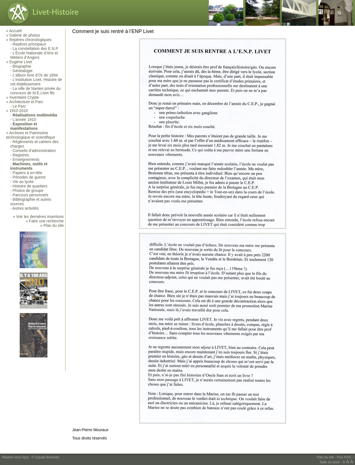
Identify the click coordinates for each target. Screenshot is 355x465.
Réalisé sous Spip (15, 457)
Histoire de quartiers (30, 186)
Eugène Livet (20, 62)
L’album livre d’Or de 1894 (35, 75)
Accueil (15, 31)
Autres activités (25, 208)
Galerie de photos (24, 35)
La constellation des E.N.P (35, 48)
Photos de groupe (28, 190)
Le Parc (19, 106)
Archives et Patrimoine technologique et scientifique (30, 135)
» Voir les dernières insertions (38, 216)
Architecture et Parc (26, 102)
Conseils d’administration (34, 150)
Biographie (22, 66)
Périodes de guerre (29, 177)
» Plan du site (52, 225)
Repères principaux (29, 44)
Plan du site (325, 457)
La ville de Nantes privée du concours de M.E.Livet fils (35, 90)
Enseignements (26, 159)
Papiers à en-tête (27, 173)
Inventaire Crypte (24, 97)
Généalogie (23, 70)
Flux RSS (344, 457)
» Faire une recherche (45, 221)
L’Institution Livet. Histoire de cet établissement (36, 81)
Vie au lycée (23, 181)
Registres (21, 155)
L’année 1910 (24, 119)
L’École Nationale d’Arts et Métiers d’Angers (34, 55)
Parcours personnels (30, 195)
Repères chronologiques (30, 39)
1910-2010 (18, 110)
